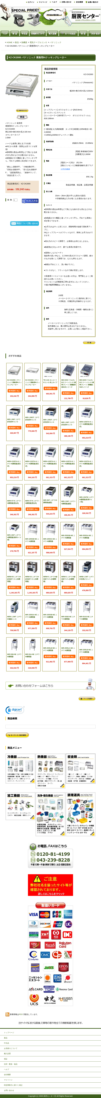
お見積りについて (10, 1048)
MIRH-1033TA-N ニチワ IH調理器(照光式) (86, 464)
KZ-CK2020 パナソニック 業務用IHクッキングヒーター (32, 382)
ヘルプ (6, 1069)
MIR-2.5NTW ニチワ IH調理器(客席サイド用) (86, 499)
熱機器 (24, 42)
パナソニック (55, 42)
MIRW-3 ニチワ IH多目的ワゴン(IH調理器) (68, 579)
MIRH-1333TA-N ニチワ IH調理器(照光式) (32, 464)
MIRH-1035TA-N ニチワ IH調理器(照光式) (68, 464)
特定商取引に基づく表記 (13, 1085)
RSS (21, 1014)
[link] (15, 710)
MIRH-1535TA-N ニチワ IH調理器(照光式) (14, 464)
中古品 (6, 1043)
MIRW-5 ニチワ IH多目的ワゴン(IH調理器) (50, 579)
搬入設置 (7, 1054)
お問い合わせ (9, 1090)
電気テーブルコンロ (38, 42)
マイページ (8, 1080)
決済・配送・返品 (10, 1064)
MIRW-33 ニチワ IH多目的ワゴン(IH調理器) (32, 579)
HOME (9, 42)
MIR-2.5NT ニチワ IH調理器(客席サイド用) (14, 537)
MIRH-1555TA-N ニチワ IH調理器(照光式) (86, 424)
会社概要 (7, 1075)
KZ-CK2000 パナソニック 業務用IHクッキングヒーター (14, 382)
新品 (17, 42)
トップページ (9, 1033)
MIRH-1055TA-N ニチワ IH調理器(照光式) (50, 464)
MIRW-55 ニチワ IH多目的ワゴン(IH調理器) (14, 579)
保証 (5, 1059)
